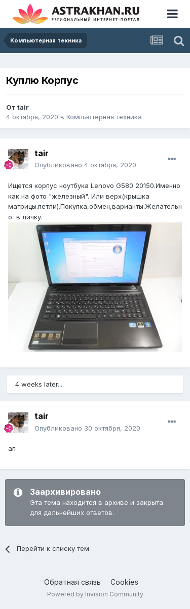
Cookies (124, 582)
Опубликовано (85, 165)
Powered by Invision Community (95, 594)
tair (23, 107)
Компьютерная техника (104, 117)
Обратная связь (72, 582)
